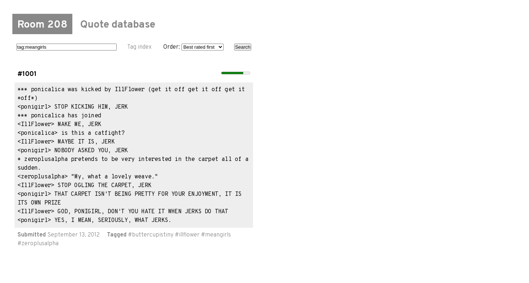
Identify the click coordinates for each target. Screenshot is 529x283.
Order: (193, 47)
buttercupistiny (152, 235)
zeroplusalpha (40, 243)
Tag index (139, 47)
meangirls (218, 235)
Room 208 (42, 25)
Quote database (117, 25)
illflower (189, 235)
